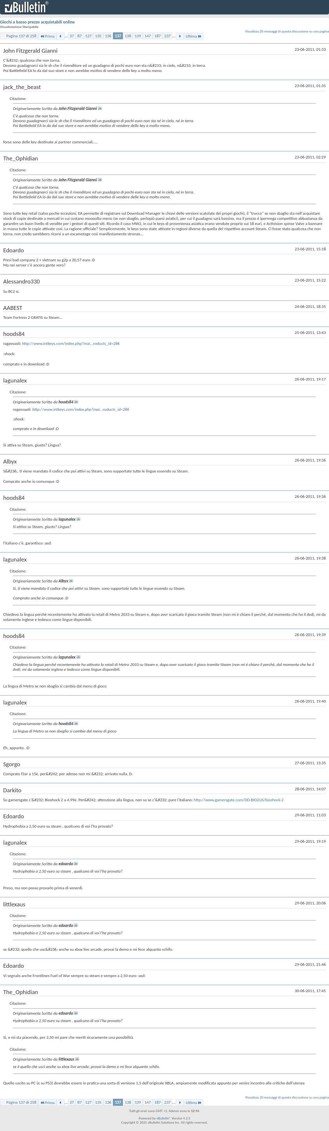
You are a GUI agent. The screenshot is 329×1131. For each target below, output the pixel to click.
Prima (47, 36)
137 (118, 35)
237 (167, 35)
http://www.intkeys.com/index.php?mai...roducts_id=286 (71, 343)
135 (98, 35)
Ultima (194, 36)
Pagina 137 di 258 (21, 35)
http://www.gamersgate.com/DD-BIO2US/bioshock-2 (239, 799)
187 (158, 35)
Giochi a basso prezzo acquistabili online (37, 22)
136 (108, 35)
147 (148, 35)
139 (138, 35)
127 (88, 35)
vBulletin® (163, 1118)
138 (128, 35)
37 (72, 35)
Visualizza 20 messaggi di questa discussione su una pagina (287, 31)
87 (79, 35)
